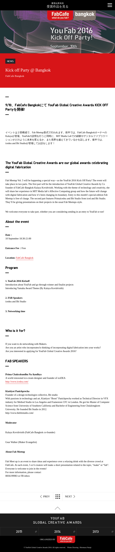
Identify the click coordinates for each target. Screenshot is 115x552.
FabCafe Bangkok (24, 258)
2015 (19, 531)
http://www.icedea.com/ (16, 381)
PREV (45, 497)
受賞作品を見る (57, 4)
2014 (57, 531)
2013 (96, 531)
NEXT (70, 497)
